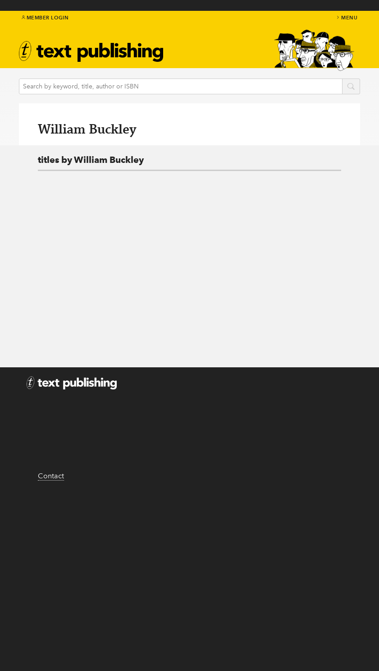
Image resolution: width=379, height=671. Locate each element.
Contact (51, 476)
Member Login (45, 17)
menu (346, 17)
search (351, 87)
